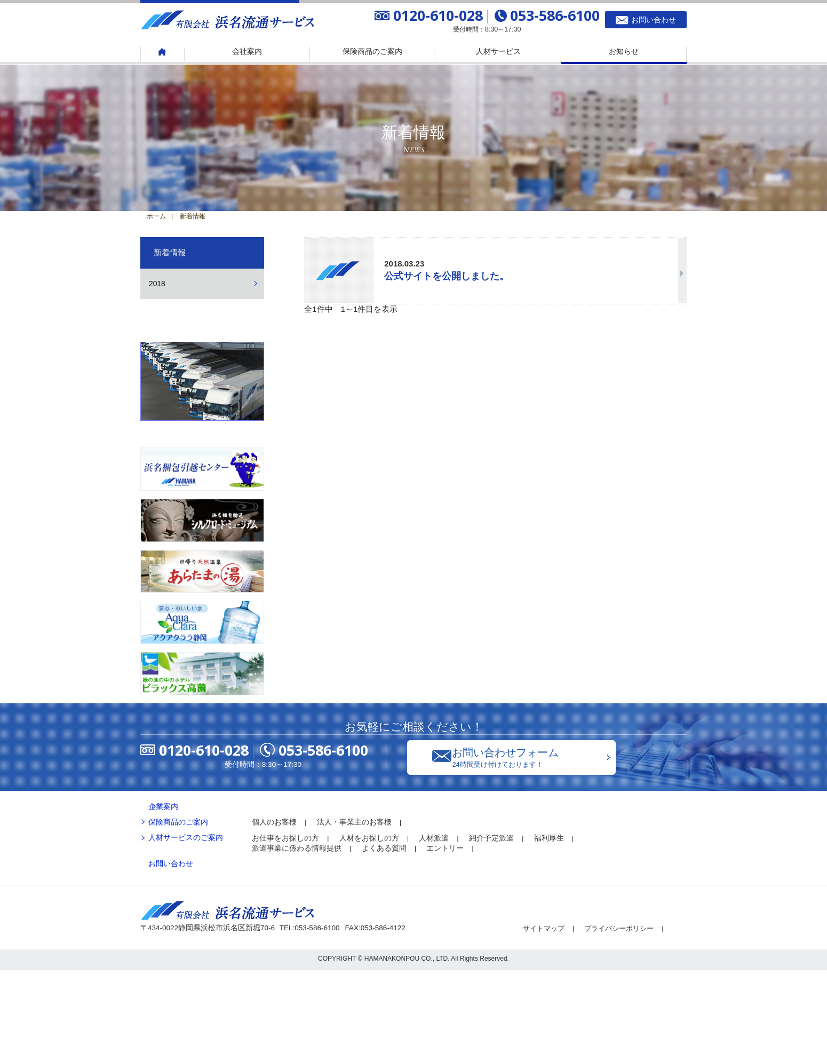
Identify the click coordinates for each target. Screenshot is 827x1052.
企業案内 (163, 888)
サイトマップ (545, 1010)
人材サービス (498, 51)
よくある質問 (384, 930)
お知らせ (624, 51)
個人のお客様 (274, 904)
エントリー (445, 930)
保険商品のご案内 (372, 51)
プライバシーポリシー (625, 1010)
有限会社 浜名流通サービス (228, 18)
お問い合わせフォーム (538, 839)
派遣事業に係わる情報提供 (296, 930)
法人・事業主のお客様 (354, 904)
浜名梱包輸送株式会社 (202, 422)
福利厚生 (549, 919)
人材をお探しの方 (369, 919)
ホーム (156, 216)
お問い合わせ (170, 945)
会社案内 (247, 51)
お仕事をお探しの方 (285, 919)
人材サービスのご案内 (185, 919)
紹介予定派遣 (491, 919)
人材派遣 (434, 919)
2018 (157, 284)
